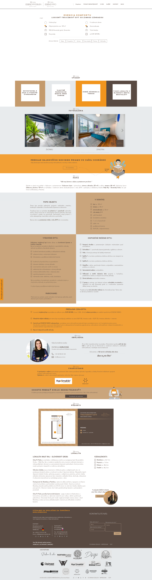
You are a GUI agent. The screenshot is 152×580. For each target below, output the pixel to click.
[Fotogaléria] (70, 41)
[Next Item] (71, 130)
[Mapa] (62, 41)
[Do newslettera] (70, 167)
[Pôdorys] (95, 41)
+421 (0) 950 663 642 (61, 532)
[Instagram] (36, 536)
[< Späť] (41, 18)
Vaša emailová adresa (95, 527)
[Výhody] (78, 41)
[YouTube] (40, 536)
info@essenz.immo (60, 357)
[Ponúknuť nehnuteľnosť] (1, 289)
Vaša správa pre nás (110, 522)
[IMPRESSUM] (104, 544)
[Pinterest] (45, 536)
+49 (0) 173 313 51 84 (40, 532)
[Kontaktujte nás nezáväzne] (76, 396)
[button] (78, 4)
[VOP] (111, 544)
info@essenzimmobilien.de (43, 534)
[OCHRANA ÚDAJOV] (95, 544)
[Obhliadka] (103, 41)
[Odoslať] (117, 533)
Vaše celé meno (94, 522)
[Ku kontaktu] (100, 496)
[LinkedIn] (43, 536)
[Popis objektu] (87, 41)
